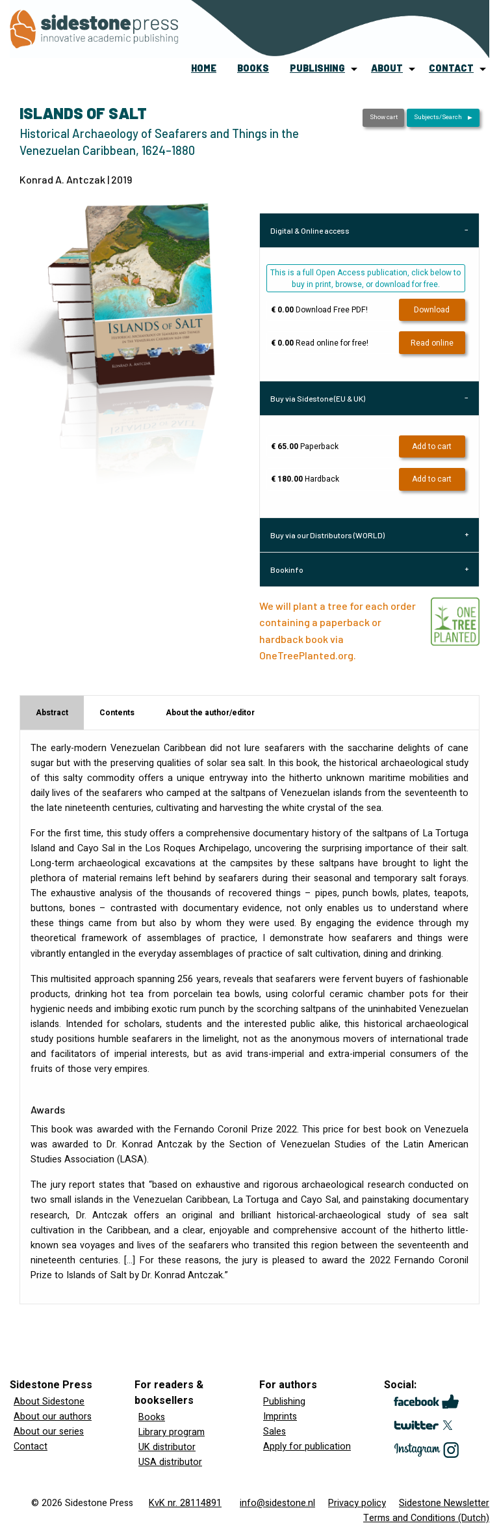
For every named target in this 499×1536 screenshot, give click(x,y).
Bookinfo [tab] (286, 569)
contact (451, 68)
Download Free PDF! (319, 310)
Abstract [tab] (52, 713)
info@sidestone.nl (277, 1503)
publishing (317, 68)
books (253, 68)
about (387, 68)
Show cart (384, 117)
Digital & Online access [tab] (310, 230)
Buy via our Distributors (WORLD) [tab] (327, 535)
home (203, 68)
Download (432, 310)
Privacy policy (357, 1503)
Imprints (280, 1416)
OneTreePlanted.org (306, 655)
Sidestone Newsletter (444, 1503)
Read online (432, 343)
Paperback (305, 446)
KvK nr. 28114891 (185, 1503)
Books (151, 1417)
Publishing (284, 1401)
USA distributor (170, 1462)
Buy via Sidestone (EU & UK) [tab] (317, 398)
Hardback (305, 479)
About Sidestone (49, 1401)
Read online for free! (319, 343)
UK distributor (167, 1447)
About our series (49, 1431)
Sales (274, 1431)
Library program (171, 1432)
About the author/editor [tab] (210, 713)
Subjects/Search (438, 117)
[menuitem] (204, 69)
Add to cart (432, 446)
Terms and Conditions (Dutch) (426, 1518)
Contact (30, 1446)
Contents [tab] (116, 713)
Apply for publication (307, 1446)
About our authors (53, 1416)
